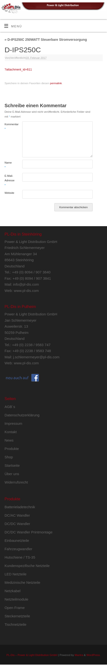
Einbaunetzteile (17, 540)
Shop (9, 457)
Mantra (79, 655)
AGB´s (10, 407)
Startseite (12, 465)
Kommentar (9, 126)
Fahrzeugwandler (18, 549)
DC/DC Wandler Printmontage (28, 532)
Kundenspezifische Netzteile (27, 566)
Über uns (12, 474)
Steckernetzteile (17, 616)
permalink (56, 83)
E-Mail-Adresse (9, 180)
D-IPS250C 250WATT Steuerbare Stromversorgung (46, 39)
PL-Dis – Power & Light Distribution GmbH (31, 655)
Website (9, 192)
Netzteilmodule (16, 599)
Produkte (12, 449)
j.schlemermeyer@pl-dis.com (36, 357)
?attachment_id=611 (18, 69)
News (9, 440)
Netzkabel (13, 591)
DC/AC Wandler (17, 515)
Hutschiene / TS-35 (20, 557)
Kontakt (11, 432)
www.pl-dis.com (26, 291)
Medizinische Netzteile (22, 582)
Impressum (13, 423)
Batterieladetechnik (20, 507)
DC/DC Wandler (17, 524)
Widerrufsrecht (16, 482)
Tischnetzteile (15, 624)
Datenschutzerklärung (22, 415)
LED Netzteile (16, 574)
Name (8, 165)
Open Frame (15, 608)
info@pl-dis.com (26, 284)
